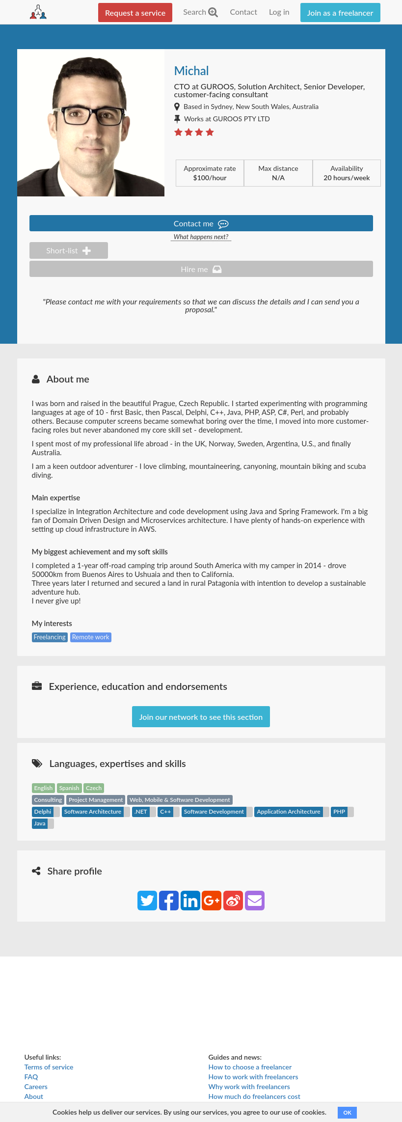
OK (347, 1112)
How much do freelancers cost (254, 1096)
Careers (36, 1086)
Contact (243, 11)
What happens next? (201, 237)
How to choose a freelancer (250, 1067)
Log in (279, 11)
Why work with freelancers (249, 1086)
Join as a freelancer (340, 12)
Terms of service (49, 1067)
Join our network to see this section (201, 716)
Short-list (68, 250)
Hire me (201, 269)
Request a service (135, 12)
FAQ (31, 1076)
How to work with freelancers (253, 1076)
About (34, 1096)
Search (200, 11)
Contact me (201, 223)
